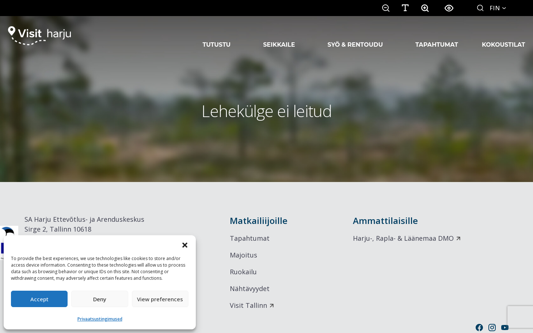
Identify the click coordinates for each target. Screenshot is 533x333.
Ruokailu (243, 271)
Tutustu (217, 35)
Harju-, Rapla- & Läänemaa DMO (403, 238)
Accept (39, 299)
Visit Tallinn (248, 305)
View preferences (160, 299)
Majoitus (243, 255)
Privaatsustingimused (99, 319)
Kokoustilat (503, 35)
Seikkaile (279, 35)
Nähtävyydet (250, 288)
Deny (99, 299)
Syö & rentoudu (355, 35)
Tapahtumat (436, 35)
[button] (185, 244)
